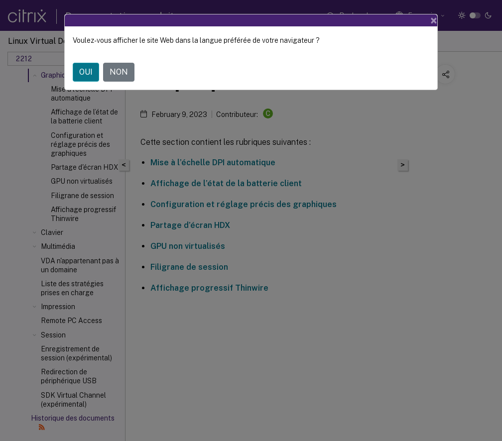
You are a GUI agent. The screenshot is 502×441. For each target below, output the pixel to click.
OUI (86, 72)
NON (119, 72)
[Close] (433, 20)
